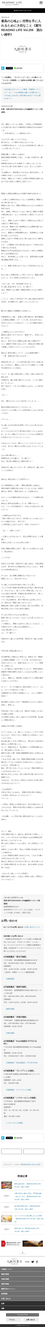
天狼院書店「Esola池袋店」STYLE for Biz (22, 1063)
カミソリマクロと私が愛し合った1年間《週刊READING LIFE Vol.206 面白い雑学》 (28, 1219)
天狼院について (6, 1269)
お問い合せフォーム (32, 927)
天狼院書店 (10, 979)
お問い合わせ (6, 1299)
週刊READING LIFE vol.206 (30, 1164)
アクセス (12, 1320)
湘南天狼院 (5, 1274)
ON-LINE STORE (22, 1314)
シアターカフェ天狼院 (14, 1123)
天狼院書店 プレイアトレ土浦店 (18, 1090)
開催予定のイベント (8, 1289)
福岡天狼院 (10, 1009)
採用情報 (4, 1294)
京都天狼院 (10, 1033)
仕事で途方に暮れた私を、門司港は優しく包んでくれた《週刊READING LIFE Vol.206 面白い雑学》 (28, 1196)
